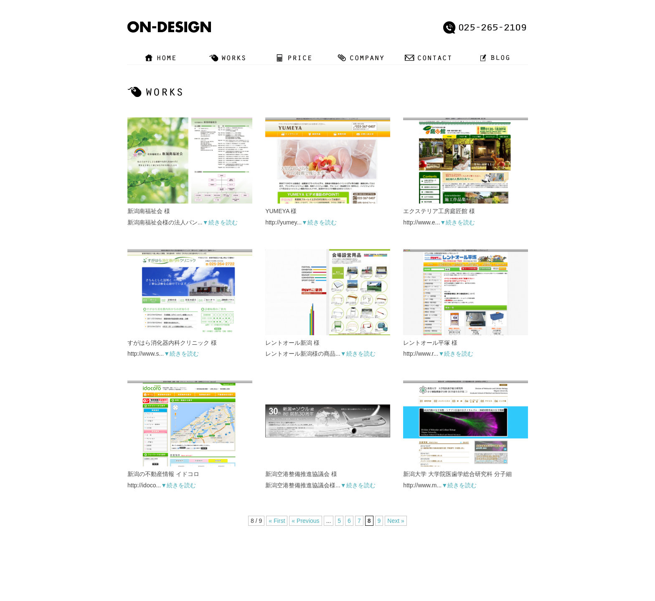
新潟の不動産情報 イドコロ (163, 474)
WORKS (265, 556)
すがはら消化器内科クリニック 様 (172, 342)
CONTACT (355, 556)
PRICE (292, 556)
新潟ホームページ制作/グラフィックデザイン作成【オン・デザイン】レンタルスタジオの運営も (311, 585)
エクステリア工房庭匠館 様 (439, 211)
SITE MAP (411, 556)
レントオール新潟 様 (292, 342)
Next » (395, 520)
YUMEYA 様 (281, 211)
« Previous (305, 520)
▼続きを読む (220, 222)
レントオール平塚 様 (430, 342)
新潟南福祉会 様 (148, 211)
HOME (239, 556)
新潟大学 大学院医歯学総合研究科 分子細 (457, 474)
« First (277, 520)
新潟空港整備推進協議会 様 (301, 474)
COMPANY (321, 556)
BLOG (383, 556)
